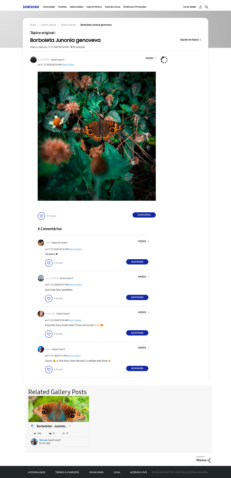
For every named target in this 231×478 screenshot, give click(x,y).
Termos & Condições (67, 471)
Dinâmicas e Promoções (134, 7)
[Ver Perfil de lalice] (48, 349)
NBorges (43, 439)
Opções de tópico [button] (189, 39)
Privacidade (96, 471)
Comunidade (49, 7)
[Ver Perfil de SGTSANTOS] (44, 59)
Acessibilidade (36, 471)
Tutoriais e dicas (112, 7)
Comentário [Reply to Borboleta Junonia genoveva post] (144, 215)
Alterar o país (138, 471)
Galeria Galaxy (76, 7)
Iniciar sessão (189, 7)
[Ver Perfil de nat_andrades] (52, 278)
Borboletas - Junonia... (52, 425)
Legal (117, 471)
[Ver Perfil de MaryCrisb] (50, 313)
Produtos (62, 7)
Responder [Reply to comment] (137, 262)
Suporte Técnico (94, 7)
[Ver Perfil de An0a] (48, 242)
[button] (150, 58)
